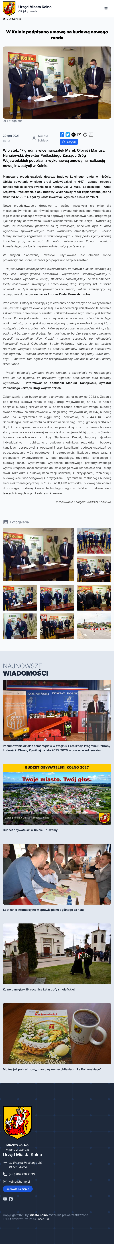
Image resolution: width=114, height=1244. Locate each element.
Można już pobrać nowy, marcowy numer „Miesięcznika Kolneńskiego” (52, 1069)
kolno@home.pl (19, 1181)
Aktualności (15, 18)
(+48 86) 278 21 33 (22, 1174)
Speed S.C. (43, 1218)
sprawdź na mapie (18, 1188)
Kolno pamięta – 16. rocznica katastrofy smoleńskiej (39, 989)
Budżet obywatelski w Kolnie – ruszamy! (30, 830)
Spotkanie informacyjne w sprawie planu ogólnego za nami (43, 909)
